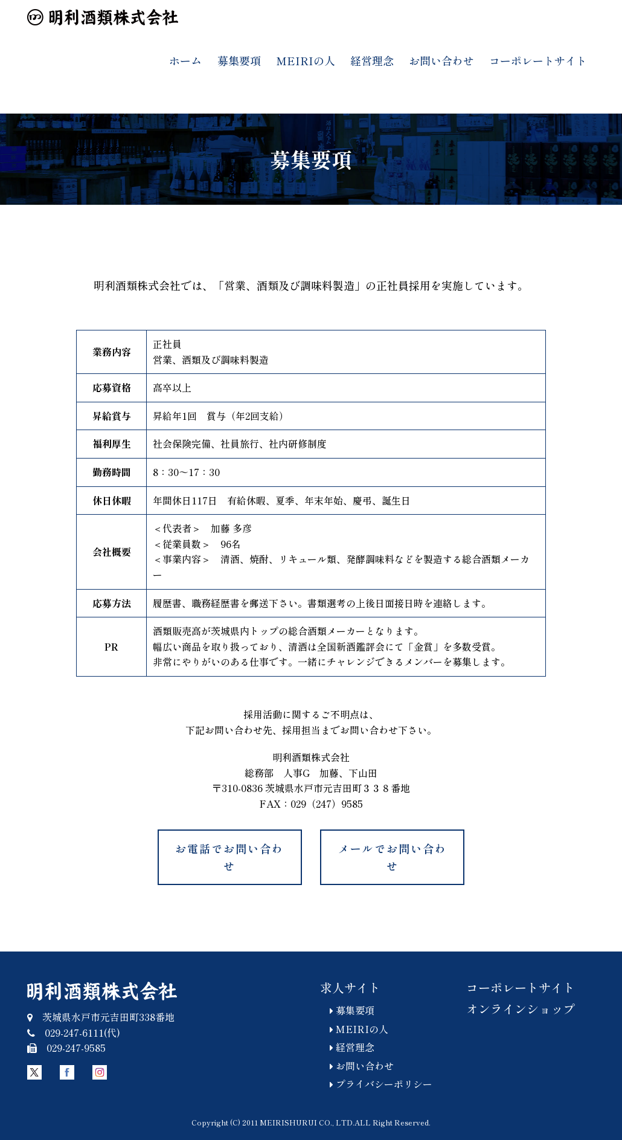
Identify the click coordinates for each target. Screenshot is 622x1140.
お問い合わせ (441, 60)
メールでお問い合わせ (392, 857)
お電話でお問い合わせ (229, 857)
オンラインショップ (520, 1008)
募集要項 (239, 60)
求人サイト (350, 987)
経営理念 (372, 60)
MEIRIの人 (305, 60)
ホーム (185, 60)
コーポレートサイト (538, 60)
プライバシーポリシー (376, 1084)
